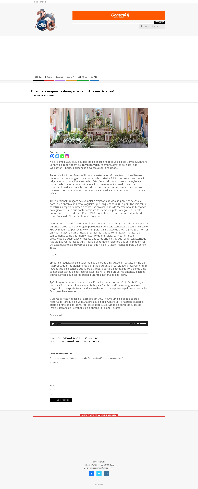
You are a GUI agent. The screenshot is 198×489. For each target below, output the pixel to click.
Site (51, 394)
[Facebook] (52, 156)
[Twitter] (57, 156)
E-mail (52, 390)
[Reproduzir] (53, 324)
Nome (52, 385)
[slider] (95, 323)
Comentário (54, 362)
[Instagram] (67, 156)
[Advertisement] (99, 55)
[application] (99, 323)
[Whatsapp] (62, 156)
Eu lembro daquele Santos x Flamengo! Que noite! (79, 341)
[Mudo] (138, 324)
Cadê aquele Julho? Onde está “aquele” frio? (80, 338)
